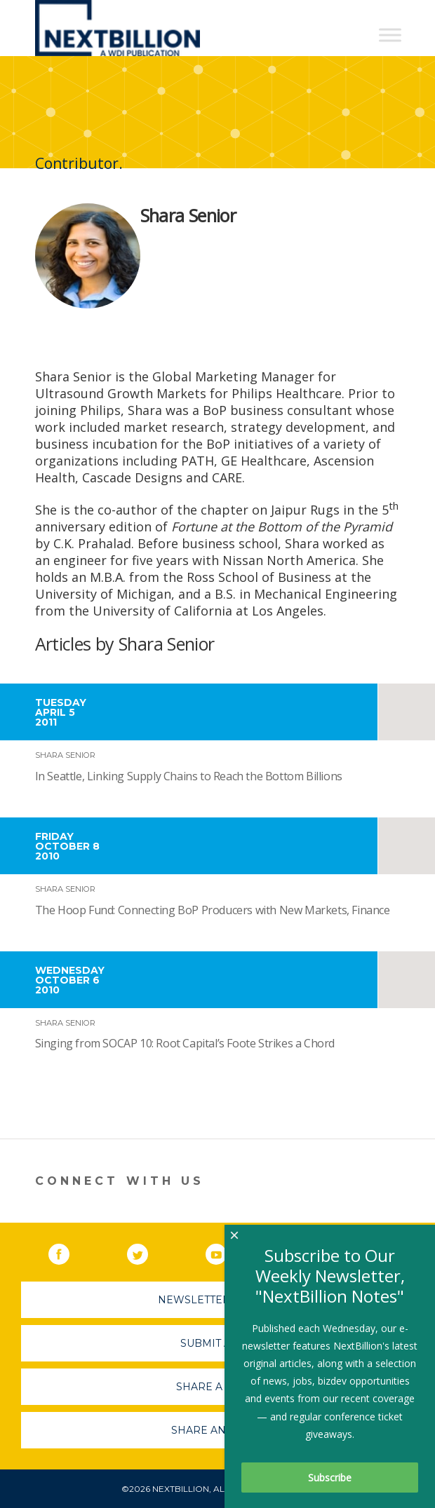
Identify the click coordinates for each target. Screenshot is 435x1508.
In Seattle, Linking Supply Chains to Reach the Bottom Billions (188, 776)
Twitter (147, 1251)
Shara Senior (65, 755)
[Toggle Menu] (390, 34)
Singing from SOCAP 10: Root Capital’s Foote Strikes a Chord (185, 1043)
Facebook (68, 1251)
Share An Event (217, 1430)
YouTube (226, 1251)
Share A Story (218, 1386)
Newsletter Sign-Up (218, 1299)
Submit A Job (217, 1343)
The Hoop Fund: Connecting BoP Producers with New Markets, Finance (212, 910)
